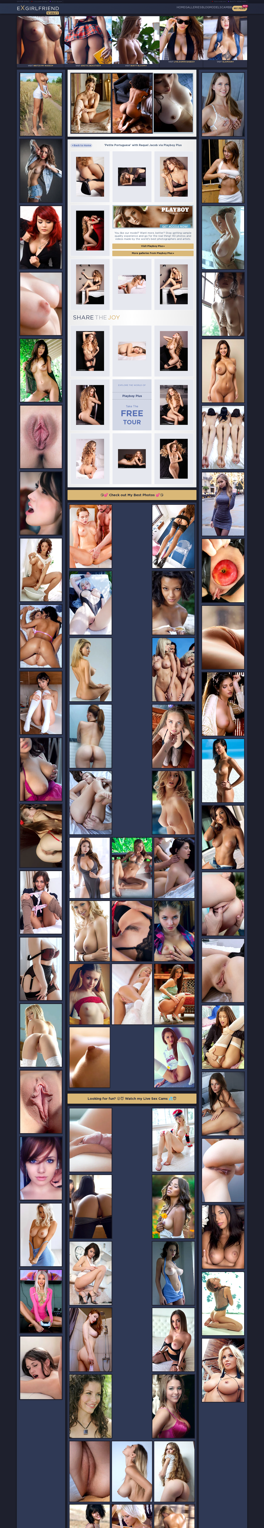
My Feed (239, 8)
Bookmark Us (212, 1506)
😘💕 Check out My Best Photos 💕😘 (132, 459)
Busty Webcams (238, 1)
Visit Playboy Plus (153, 230)
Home (156, 8)
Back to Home (81, 141)
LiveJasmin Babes (42, 1)
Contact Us (212, 1515)
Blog (191, 8)
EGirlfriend (43, 10)
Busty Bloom (61, 1)
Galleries (174, 8)
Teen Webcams (218, 1)
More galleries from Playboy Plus (153, 237)
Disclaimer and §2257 (235, 1524)
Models (207, 8)
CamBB (224, 8)
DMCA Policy (214, 1524)
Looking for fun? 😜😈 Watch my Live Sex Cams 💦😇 (132, 925)
